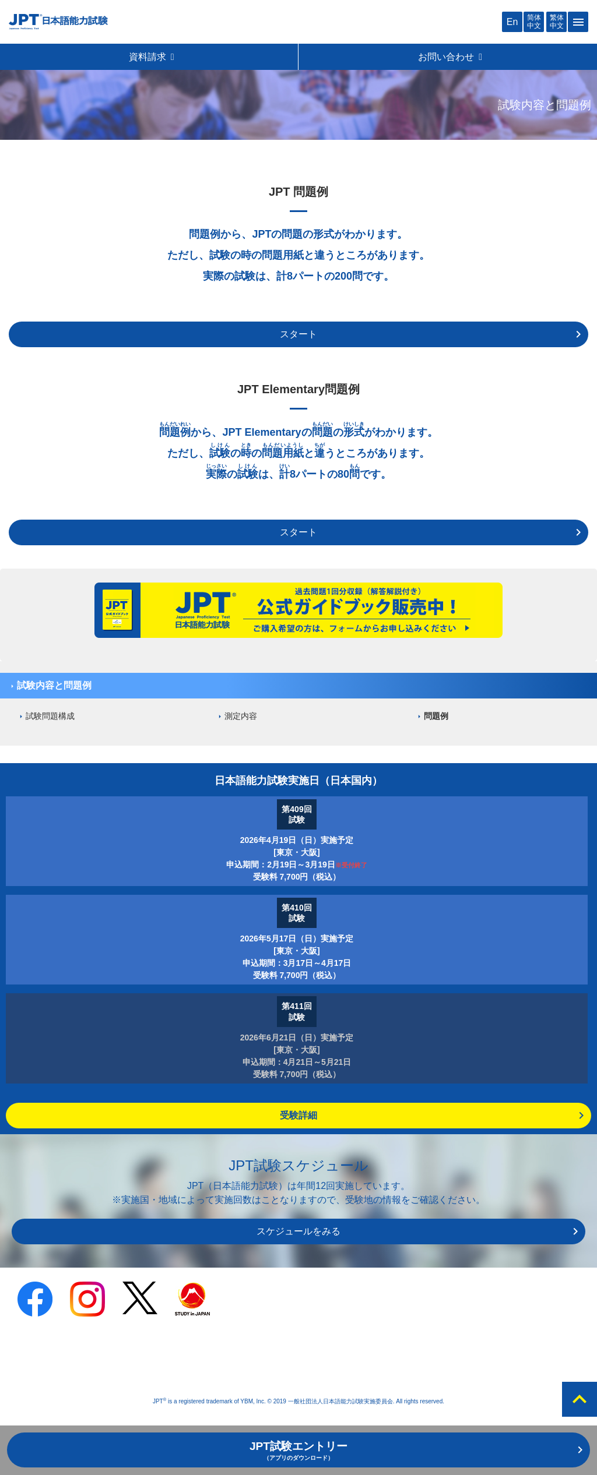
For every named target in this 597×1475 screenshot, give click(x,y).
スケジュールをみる (298, 1231)
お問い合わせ (450, 57)
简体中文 (534, 21)
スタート (298, 334)
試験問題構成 (50, 716)
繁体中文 (557, 21)
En (512, 22)
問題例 (436, 716)
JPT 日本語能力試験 (58, 22)
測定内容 (240, 716)
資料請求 (152, 57)
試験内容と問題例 (54, 685)
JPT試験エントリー (298, 1450)
